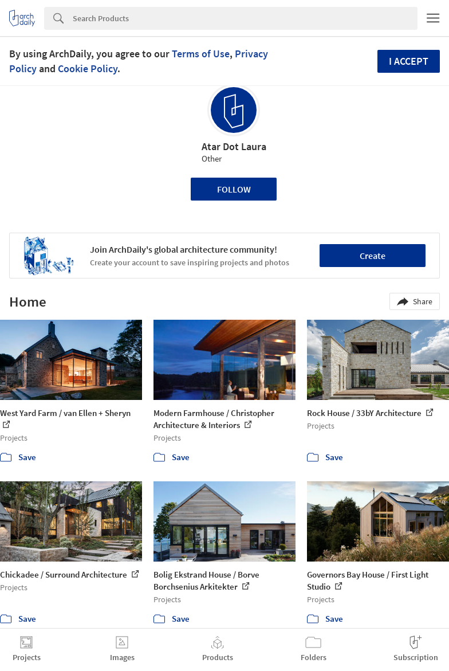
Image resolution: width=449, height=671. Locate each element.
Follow (234, 189)
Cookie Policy (87, 68)
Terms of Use (201, 53)
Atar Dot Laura (234, 146)
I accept (408, 61)
